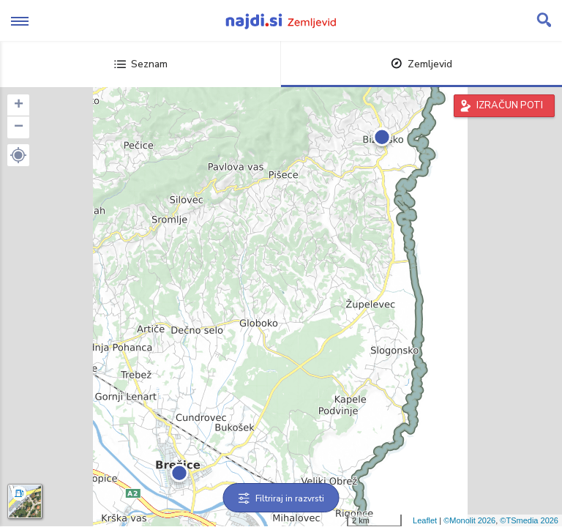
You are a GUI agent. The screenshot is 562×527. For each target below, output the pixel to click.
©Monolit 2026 (469, 520)
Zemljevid (421, 64)
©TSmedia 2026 (529, 520)
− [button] (18, 127)
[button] (18, 155)
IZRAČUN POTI (509, 105)
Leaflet (425, 520)
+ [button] (18, 105)
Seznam (141, 64)
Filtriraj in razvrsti (281, 498)
